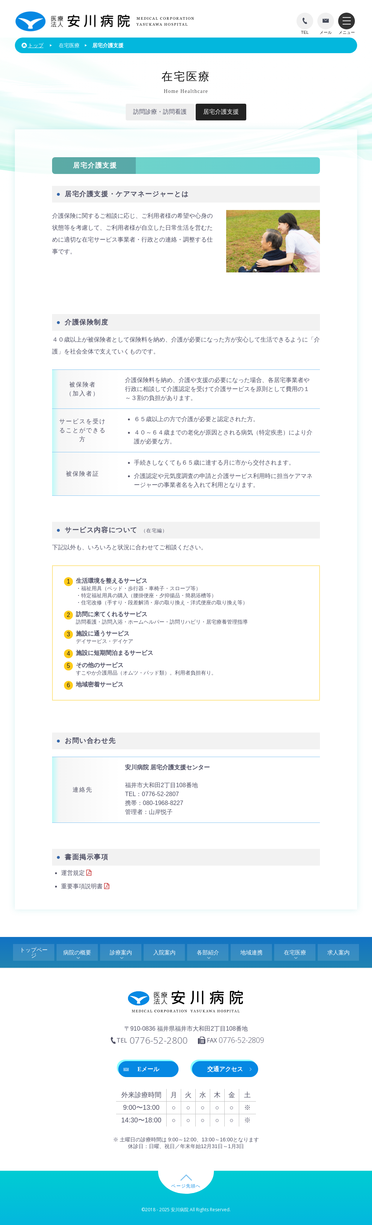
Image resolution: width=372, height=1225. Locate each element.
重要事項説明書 (86, 886)
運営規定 (77, 873)
